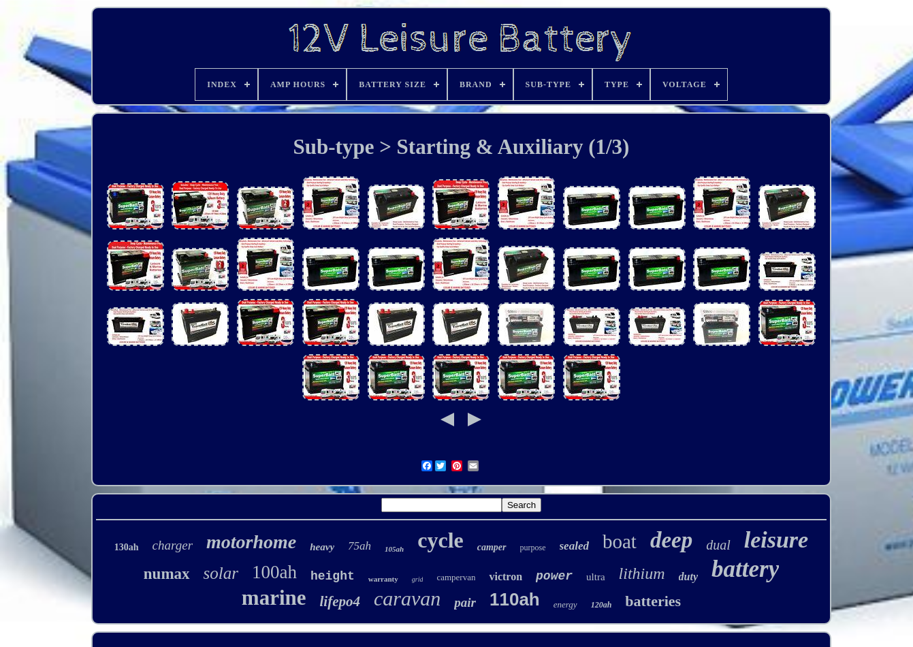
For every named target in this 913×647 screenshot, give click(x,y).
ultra (595, 576)
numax (167, 573)
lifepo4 (340, 601)
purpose (533, 547)
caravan (407, 598)
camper (492, 547)
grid (417, 579)
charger (173, 545)
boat (620, 541)
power (554, 576)
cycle (440, 540)
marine (274, 598)
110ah (515, 599)
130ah (126, 547)
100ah (274, 572)
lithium (642, 573)
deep (671, 540)
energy (565, 604)
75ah (359, 545)
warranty (383, 579)
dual (718, 544)
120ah (601, 605)
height (332, 576)
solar (221, 573)
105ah (394, 549)
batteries (653, 601)
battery (745, 569)
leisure (776, 539)
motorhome (251, 541)
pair (465, 602)
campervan (455, 577)
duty (688, 576)
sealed (574, 545)
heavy (322, 546)
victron (505, 576)
